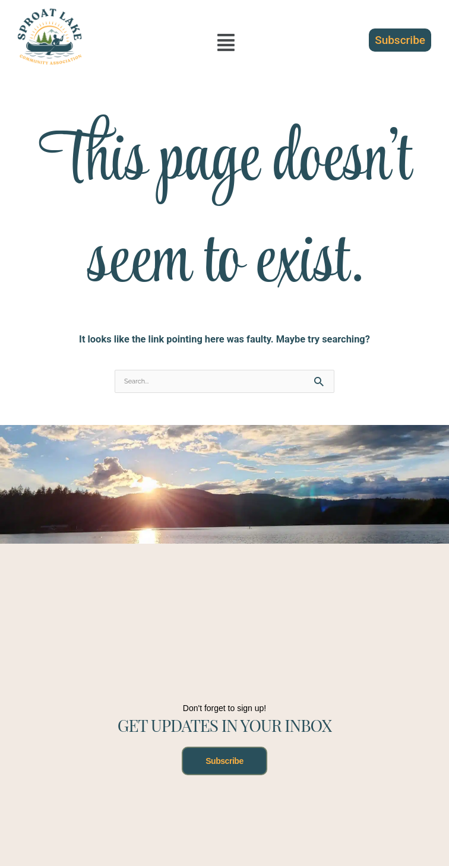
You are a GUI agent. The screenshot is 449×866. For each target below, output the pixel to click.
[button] (226, 43)
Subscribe (224, 761)
